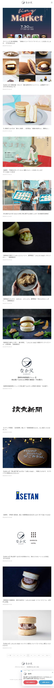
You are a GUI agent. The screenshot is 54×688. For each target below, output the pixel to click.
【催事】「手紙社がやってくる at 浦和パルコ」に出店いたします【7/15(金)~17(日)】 (23, 171)
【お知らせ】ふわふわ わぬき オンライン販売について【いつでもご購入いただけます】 (27, 644)
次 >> (48, 655)
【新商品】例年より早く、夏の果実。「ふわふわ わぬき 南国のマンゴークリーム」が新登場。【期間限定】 (27, 343)
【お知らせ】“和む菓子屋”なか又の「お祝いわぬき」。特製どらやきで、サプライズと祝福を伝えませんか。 (27, 472)
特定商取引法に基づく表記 (33, 666)
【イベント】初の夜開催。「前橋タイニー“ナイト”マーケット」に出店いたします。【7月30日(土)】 (27, 42)
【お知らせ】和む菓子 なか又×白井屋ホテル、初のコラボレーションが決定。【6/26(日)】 (26, 557)
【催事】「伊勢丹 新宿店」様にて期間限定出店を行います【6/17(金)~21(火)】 (27, 514)
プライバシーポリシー (20, 666)
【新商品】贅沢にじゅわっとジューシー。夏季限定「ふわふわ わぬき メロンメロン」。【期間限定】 (27, 256)
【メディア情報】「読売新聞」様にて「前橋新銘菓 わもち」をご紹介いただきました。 (26, 428)
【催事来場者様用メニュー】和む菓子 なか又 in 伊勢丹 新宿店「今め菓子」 (26, 386)
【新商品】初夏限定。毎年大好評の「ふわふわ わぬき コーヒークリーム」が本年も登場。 (27, 601)
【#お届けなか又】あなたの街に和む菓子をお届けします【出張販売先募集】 (26, 213)
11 (43, 655)
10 (39, 655)
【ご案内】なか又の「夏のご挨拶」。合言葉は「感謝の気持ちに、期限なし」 (26, 128)
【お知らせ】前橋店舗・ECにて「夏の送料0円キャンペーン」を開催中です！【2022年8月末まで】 (26, 85)
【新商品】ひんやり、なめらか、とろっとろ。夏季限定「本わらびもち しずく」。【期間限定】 (26, 299)
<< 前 (9, 655)
